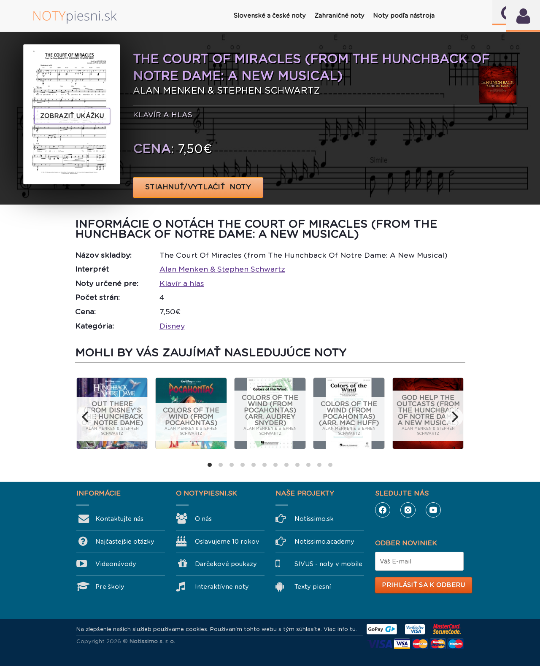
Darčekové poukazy (226, 564)
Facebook (382, 510)
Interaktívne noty (222, 586)
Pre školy (109, 586)
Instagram (408, 510)
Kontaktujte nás (119, 518)
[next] (454, 417)
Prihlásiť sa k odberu (423, 585)
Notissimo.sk (314, 518)
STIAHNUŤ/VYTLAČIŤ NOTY (198, 187)
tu (353, 629)
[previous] (86, 417)
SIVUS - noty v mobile (328, 564)
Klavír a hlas (181, 283)
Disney (172, 326)
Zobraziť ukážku (72, 116)
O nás (203, 518)
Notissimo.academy (324, 541)
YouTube (433, 510)
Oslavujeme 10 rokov (227, 541)
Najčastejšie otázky (124, 541)
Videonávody (115, 564)
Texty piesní (312, 586)
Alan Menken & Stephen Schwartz (222, 269)
